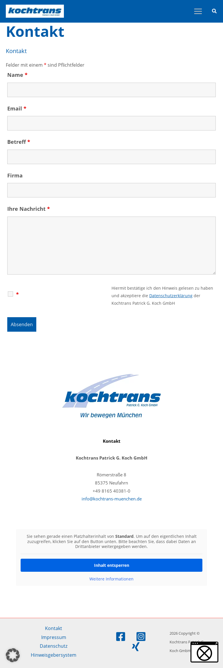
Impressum (53, 637)
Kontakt (53, 628)
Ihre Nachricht (28, 208)
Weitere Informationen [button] (111, 579)
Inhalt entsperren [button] (111, 565)
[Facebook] (121, 636)
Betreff (18, 141)
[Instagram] (141, 636)
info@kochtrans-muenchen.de (112, 499)
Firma (15, 175)
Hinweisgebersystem (53, 654)
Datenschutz (53, 645)
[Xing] (136, 647)
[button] (214, 11)
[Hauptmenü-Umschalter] (198, 11)
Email (16, 108)
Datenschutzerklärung (171, 295)
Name (17, 74)
